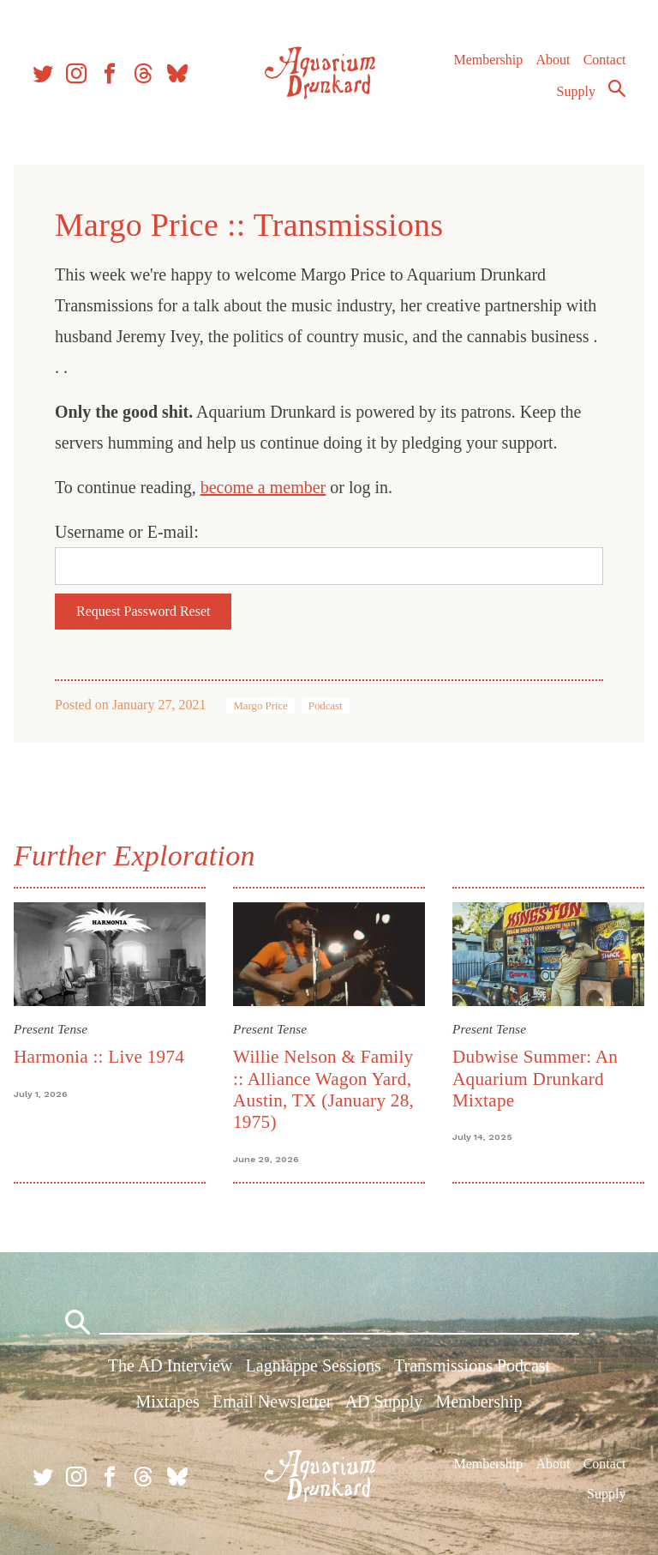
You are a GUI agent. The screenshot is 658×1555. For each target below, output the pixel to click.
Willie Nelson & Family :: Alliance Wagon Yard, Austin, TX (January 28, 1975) (323, 1089)
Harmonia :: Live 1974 (99, 1056)
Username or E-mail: (127, 531)
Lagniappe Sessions (313, 1365)
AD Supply (384, 1401)
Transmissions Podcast (472, 1365)
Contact (604, 59)
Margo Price (260, 706)
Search (616, 88)
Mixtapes (167, 1401)
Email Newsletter (272, 1401)
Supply (576, 91)
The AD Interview (170, 1365)
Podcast (325, 706)
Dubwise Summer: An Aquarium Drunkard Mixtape (535, 1078)
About (552, 59)
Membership (488, 59)
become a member (263, 487)
